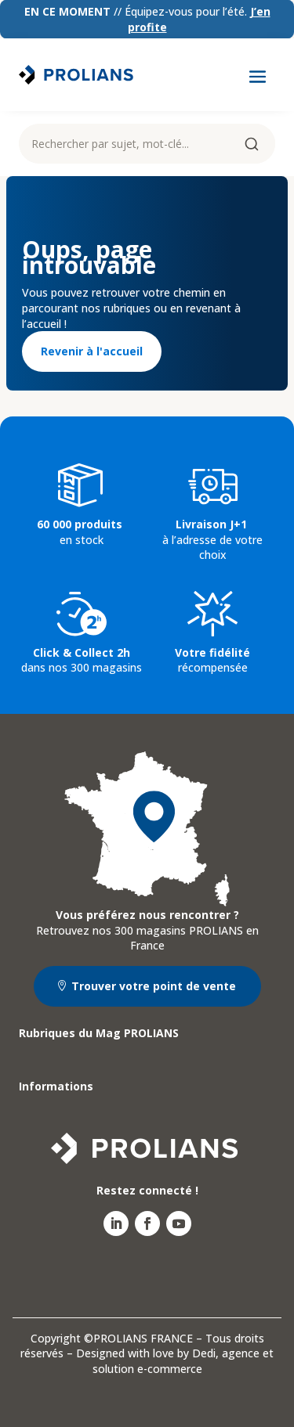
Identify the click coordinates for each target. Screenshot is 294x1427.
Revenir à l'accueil (92, 351)
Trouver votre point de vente (153, 985)
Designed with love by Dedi (146, 1353)
